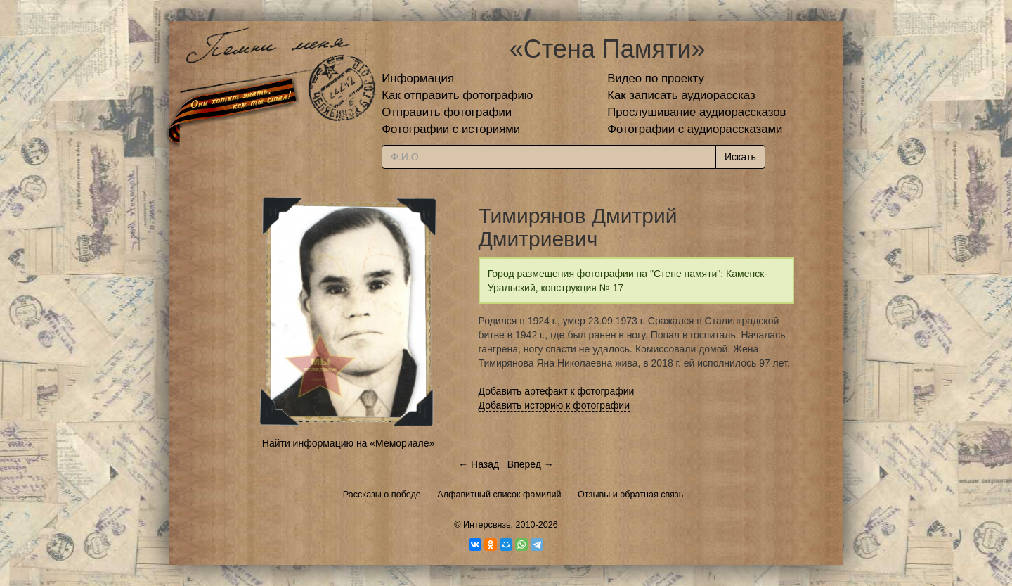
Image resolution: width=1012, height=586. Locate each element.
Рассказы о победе (382, 494)
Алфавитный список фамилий (499, 494)
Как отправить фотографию (457, 95)
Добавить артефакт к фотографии (557, 391)
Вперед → (530, 464)
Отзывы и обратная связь (630, 494)
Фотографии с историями (451, 129)
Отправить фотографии (447, 112)
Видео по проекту (655, 78)
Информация (418, 78)
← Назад (478, 464)
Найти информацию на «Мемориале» (348, 443)
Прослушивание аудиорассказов (696, 112)
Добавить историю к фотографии (554, 405)
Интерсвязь (487, 525)
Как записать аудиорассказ (681, 95)
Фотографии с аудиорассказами (694, 129)
